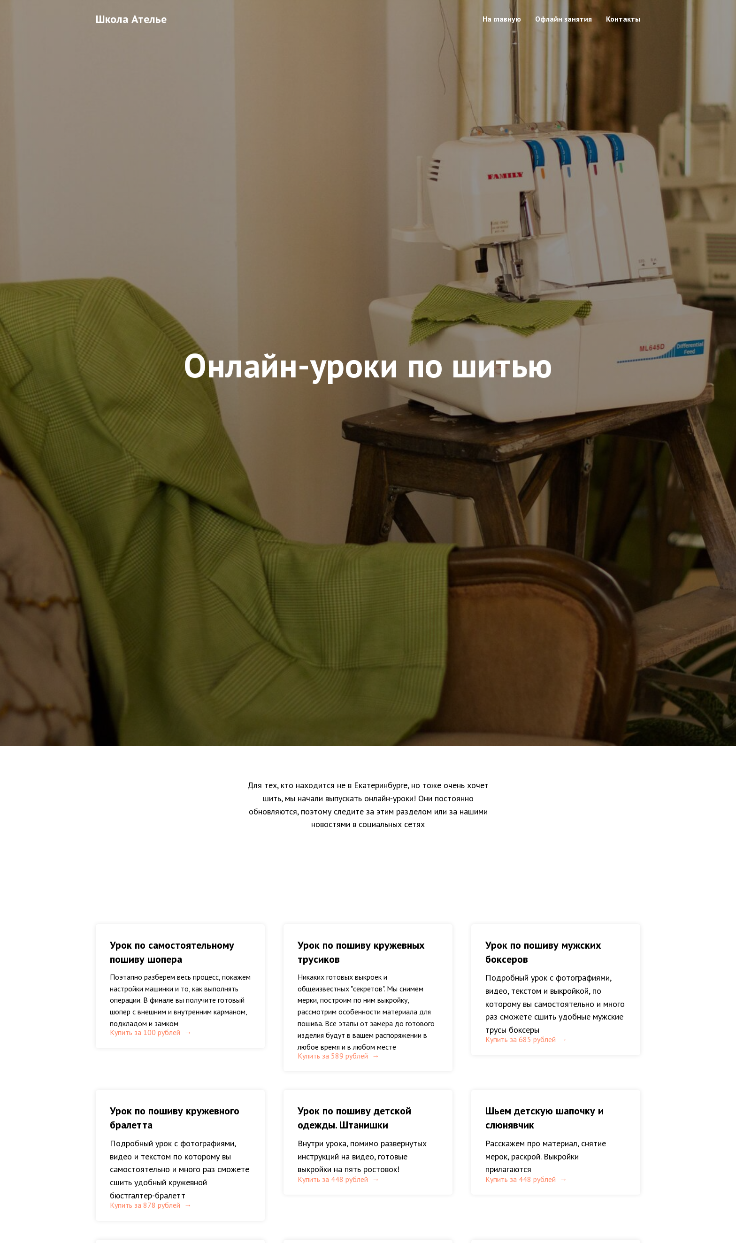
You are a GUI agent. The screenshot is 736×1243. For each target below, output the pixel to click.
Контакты (623, 18)
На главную (502, 18)
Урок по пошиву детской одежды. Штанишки (354, 1139)
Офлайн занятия (563, 18)
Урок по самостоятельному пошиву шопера (172, 952)
